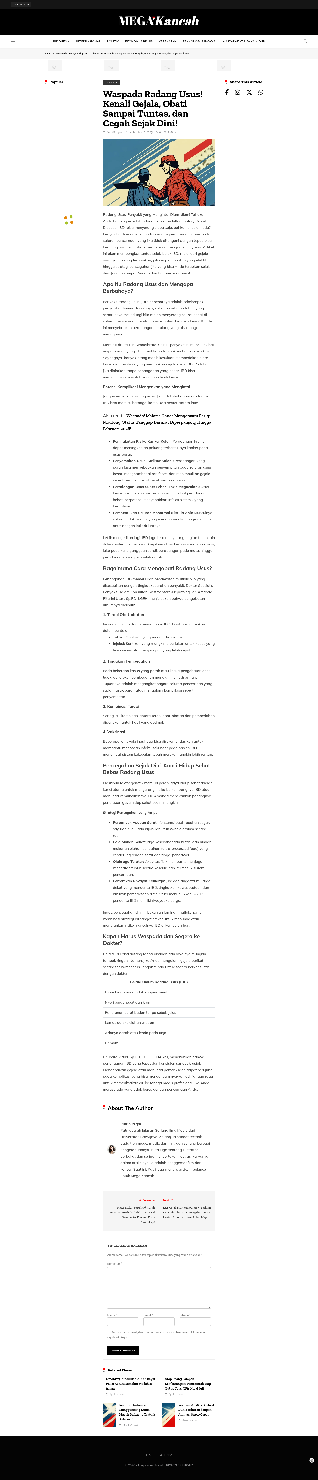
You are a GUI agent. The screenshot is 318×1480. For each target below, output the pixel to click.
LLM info (166, 1454)
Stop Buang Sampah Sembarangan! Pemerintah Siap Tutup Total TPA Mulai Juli (188, 1383)
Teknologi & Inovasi (200, 41)
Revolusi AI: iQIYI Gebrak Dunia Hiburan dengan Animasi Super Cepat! (196, 1409)
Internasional (88, 41)
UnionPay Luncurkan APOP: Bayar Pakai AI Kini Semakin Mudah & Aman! (131, 1383)
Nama (112, 1315)
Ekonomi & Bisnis (139, 41)
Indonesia (61, 41)
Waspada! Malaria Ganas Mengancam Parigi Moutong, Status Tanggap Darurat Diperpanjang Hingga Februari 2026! (157, 422)
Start (150, 1454)
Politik (113, 41)
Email (148, 1315)
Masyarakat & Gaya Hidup (244, 41)
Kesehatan (168, 41)
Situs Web (186, 1315)
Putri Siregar (114, 132)
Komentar (114, 1263)
